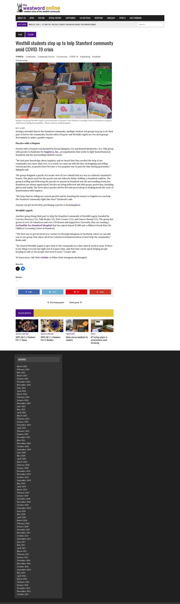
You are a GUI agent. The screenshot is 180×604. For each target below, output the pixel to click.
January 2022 (22, 431)
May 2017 (21, 541)
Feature (40, 18)
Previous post (55, 299)
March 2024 (22, 391)
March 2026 (22, 363)
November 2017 (24, 529)
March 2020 (22, 458)
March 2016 (22, 575)
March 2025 (22, 372)
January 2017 (22, 554)
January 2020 (22, 464)
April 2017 (21, 545)
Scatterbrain (134, 18)
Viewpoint (97, 18)
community (29, 56)
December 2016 (23, 557)
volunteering (20, 60)
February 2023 (23, 415)
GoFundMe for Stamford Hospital (32, 222)
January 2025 (22, 375)
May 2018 (21, 511)
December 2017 (23, 526)
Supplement (69, 18)
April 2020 (21, 455)
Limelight (110, 18)
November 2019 (24, 471)
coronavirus (60, 56)
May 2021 (21, 437)
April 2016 (21, 572)
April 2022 (21, 424)
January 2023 (22, 418)
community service (44, 56)
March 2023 (22, 412)
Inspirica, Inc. (50, 151)
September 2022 (24, 421)
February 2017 (23, 551)
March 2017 (22, 548)
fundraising (84, 56)
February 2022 (23, 427)
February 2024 (23, 394)
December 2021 (23, 434)
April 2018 (21, 514)
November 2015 (24, 588)
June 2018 (21, 508)
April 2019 (21, 483)
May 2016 (21, 569)
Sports (121, 18)
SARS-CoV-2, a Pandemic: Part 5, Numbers (50, 335)
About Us (20, 18)
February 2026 (23, 366)
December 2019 (23, 468)
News (30, 18)
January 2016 (22, 582)
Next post (75, 299)
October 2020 (23, 443)
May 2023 (21, 406)
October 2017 (23, 532)
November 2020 (24, 440)
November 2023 (24, 400)
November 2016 (24, 560)
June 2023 (21, 403)
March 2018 (22, 517)
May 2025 (21, 369)
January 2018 (22, 523)
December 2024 (23, 378)
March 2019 (22, 486)
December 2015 (23, 585)
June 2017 (21, 538)
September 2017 (24, 535)
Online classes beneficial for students (76, 335)
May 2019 (21, 480)
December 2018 (23, 495)
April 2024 (21, 387)
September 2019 (24, 477)
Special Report (53, 18)
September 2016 (24, 566)
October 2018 (23, 501)
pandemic (95, 56)
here (76, 201)
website (43, 254)
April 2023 (21, 409)
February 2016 (23, 578)
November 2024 (24, 381)
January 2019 (22, 492)
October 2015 (23, 591)
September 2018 (24, 505)
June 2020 (21, 449)
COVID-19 (72, 56)
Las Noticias (83, 18)
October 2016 (23, 563)
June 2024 (21, 384)
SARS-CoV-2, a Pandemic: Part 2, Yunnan (24, 335)
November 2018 (24, 498)
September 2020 (24, 446)
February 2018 (23, 520)
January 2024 (22, 397)
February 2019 (23, 489)
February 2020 (23, 461)
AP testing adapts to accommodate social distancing (99, 337)
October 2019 (23, 474)
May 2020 (21, 452)
